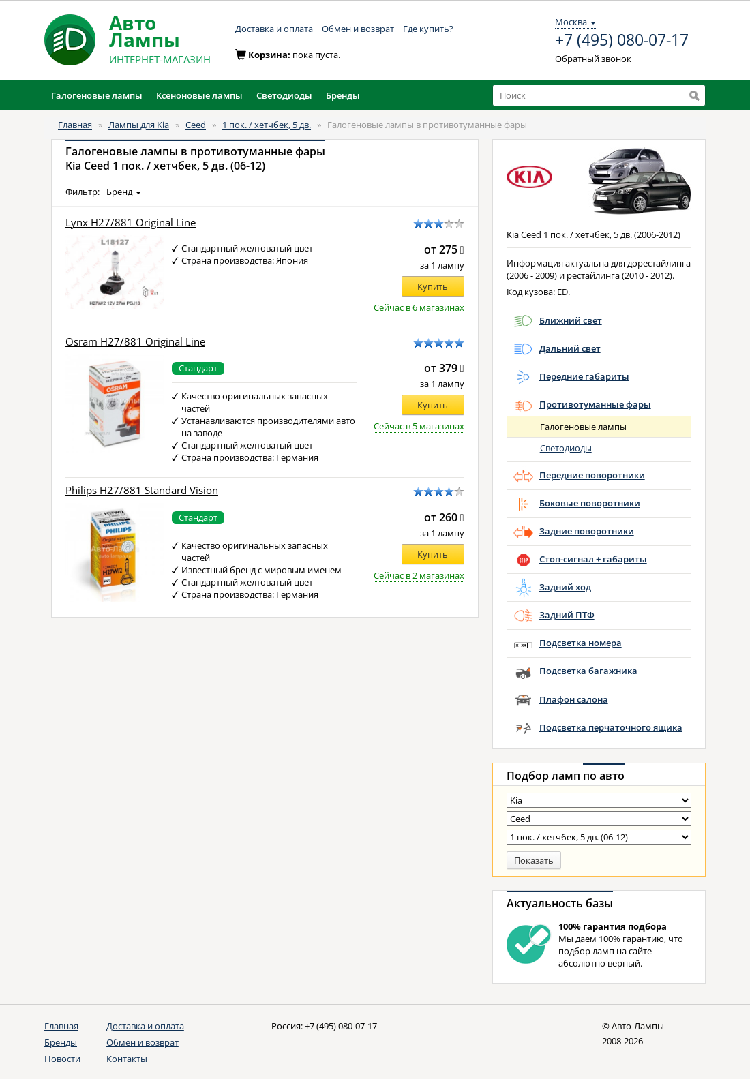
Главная (75, 125)
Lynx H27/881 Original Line (130, 222)
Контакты (126, 1058)
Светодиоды (566, 448)
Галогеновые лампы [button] (96, 95)
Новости (62, 1058)
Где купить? (428, 28)
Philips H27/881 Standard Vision (141, 490)
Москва (575, 22)
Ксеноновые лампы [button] (199, 95)
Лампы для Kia (138, 125)
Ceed (195, 125)
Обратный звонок (593, 58)
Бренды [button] (343, 95)
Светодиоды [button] (284, 95)
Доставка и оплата (274, 28)
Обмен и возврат (358, 28)
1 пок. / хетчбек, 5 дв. (266, 125)
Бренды (60, 1042)
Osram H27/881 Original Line (135, 342)
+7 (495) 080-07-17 (622, 40)
